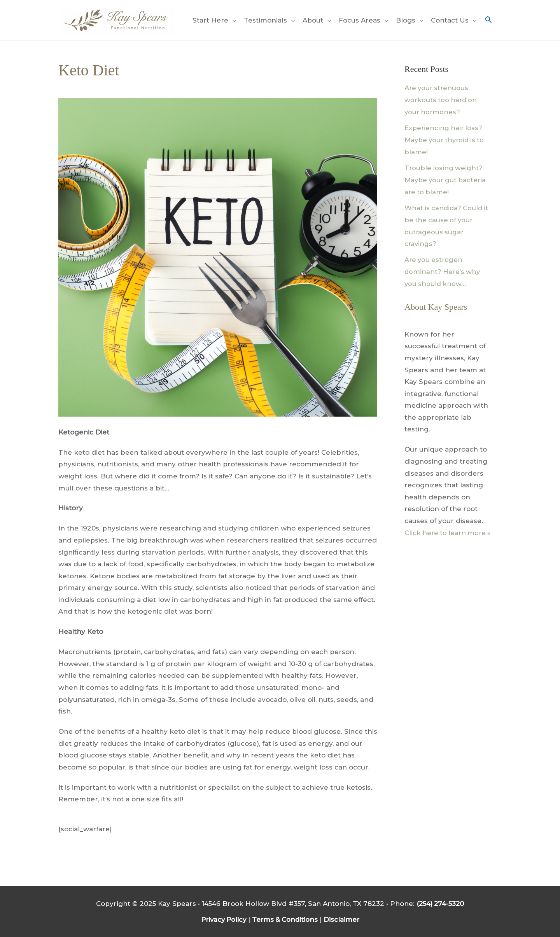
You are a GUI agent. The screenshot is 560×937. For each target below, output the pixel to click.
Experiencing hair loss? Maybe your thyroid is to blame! (446, 139)
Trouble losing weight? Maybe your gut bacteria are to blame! (446, 179)
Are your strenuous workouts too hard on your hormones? (441, 99)
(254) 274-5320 (440, 903)
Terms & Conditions (286, 919)
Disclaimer (344, 919)
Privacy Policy (223, 919)
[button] (488, 20)
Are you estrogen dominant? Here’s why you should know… (443, 270)
